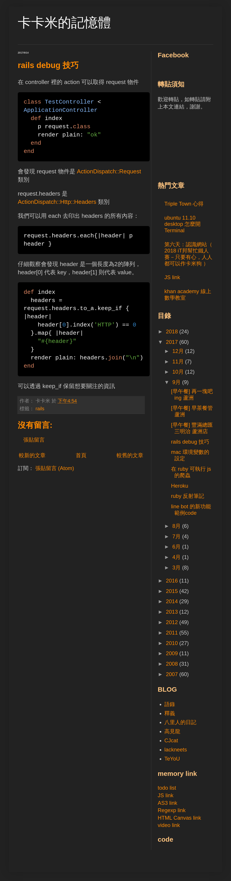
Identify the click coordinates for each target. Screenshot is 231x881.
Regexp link (171, 810)
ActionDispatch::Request (109, 171)
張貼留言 (34, 440)
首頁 (81, 455)
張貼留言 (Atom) (54, 468)
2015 (172, 591)
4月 (177, 557)
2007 (172, 674)
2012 (172, 622)
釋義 (169, 713)
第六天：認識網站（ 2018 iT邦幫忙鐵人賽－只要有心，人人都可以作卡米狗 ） (188, 253)
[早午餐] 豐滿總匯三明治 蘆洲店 (192, 428)
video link (169, 825)
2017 (172, 342)
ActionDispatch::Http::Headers (57, 201)
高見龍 (172, 731)
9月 (177, 382)
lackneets (175, 750)
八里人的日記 (180, 722)
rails (40, 408)
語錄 (169, 704)
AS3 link (167, 803)
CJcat (171, 740)
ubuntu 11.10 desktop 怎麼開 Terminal (182, 224)
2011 (172, 633)
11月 (178, 361)
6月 (177, 547)
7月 (177, 536)
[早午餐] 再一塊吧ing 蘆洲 (192, 394)
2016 (172, 581)
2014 (172, 601)
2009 (172, 653)
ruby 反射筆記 (187, 496)
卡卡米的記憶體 (64, 22)
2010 (172, 643)
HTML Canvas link (179, 818)
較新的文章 (32, 455)
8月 (177, 526)
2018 (172, 331)
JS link (172, 277)
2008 (172, 664)
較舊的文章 (130, 455)
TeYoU (172, 759)
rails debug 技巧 (190, 442)
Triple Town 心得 (183, 204)
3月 (177, 568)
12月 (178, 351)
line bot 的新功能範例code (191, 509)
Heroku (179, 486)
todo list (167, 788)
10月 (178, 372)
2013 (172, 612)
